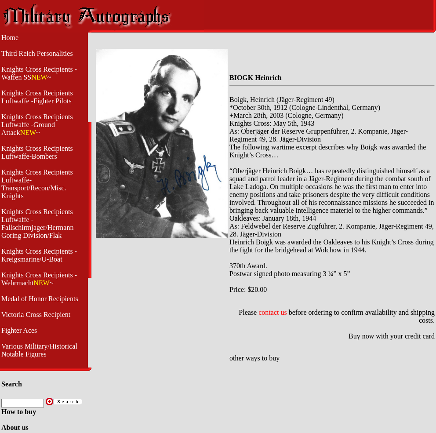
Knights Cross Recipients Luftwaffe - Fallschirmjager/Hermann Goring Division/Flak (37, 223)
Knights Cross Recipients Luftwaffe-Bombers (37, 152)
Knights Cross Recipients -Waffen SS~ (39, 73)
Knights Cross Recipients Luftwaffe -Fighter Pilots (37, 97)
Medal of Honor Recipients (39, 298)
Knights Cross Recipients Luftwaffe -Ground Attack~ (37, 124)
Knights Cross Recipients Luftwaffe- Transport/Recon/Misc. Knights (37, 184)
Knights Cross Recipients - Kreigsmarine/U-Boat (39, 255)
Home (9, 37)
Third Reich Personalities (37, 53)
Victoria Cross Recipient (35, 314)
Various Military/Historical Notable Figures (39, 350)
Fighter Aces (19, 330)
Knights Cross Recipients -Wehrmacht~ (39, 279)
